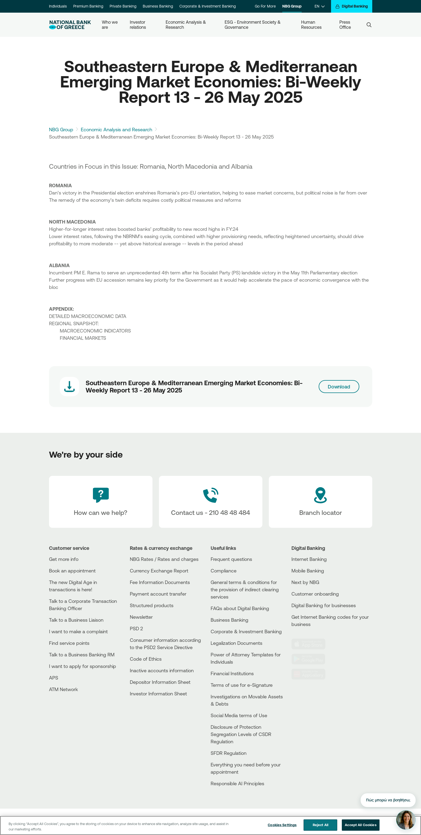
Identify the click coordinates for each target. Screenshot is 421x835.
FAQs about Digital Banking (240, 608)
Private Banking (123, 6)
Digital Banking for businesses (323, 605)
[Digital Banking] (351, 6)
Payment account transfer (158, 593)
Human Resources (311, 25)
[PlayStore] (311, 659)
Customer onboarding (315, 593)
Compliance (223, 570)
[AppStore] (311, 644)
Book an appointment (72, 570)
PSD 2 (136, 628)
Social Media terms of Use (239, 715)
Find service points (69, 643)
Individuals (58, 6)
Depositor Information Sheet (160, 682)
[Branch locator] (320, 502)
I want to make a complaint (78, 631)
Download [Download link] (339, 386)
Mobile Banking (307, 570)
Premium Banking (88, 6)
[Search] (369, 25)
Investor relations (138, 25)
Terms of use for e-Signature (242, 685)
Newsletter (141, 617)
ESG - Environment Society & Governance (253, 25)
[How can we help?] (100, 502)
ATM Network (63, 689)
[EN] (319, 6)
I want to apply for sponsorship (82, 666)
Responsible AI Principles (237, 783)
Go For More (265, 6)
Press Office (345, 25)
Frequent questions (231, 559)
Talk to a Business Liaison (76, 619)
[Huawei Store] (311, 674)
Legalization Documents (236, 643)
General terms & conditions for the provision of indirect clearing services (245, 589)
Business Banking (158, 6)
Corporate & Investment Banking (207, 6)
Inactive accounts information (162, 670)
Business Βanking (229, 619)
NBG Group (292, 6)
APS (53, 677)
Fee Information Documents (160, 582)
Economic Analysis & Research (186, 25)
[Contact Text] (210, 502)
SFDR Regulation (228, 753)
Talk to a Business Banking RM (81, 654)
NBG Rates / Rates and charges (164, 559)
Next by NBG (305, 582)
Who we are (110, 25)
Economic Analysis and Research (116, 129)
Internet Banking (309, 559)
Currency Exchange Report (159, 570)
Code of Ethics (146, 658)
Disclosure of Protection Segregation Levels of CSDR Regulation (241, 734)
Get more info (63, 559)
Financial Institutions (232, 673)
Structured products (151, 605)
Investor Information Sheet (158, 693)
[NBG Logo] (70, 24)
